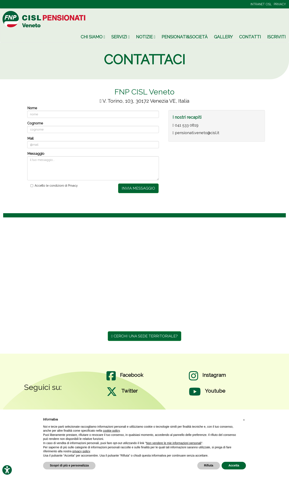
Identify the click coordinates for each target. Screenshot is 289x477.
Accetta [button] (233, 465)
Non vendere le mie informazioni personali (173, 443)
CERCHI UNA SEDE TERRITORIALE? (144, 336)
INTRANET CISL (261, 4)
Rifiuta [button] (208, 465)
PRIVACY (280, 4)
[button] (243, 419)
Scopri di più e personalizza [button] (69, 465)
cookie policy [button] (111, 430)
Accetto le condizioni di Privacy (56, 185)
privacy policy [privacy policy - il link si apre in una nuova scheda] (81, 451)
